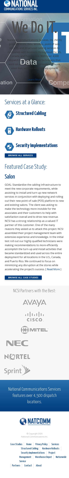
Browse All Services (20, 155)
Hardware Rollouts (30, 129)
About (39, 465)
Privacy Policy (41, 444)
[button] (63, 5)
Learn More (35, 79)
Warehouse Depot (43, 457)
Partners (16, 465)
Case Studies (16, 444)
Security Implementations (37, 145)
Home (28, 444)
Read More (53, 269)
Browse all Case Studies (23, 277)
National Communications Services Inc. (34, 422)
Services (55, 444)
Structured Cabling (31, 113)
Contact (28, 465)
